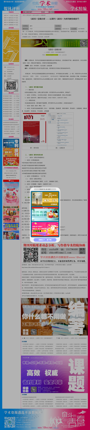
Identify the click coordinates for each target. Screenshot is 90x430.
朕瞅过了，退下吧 (45, 240)
